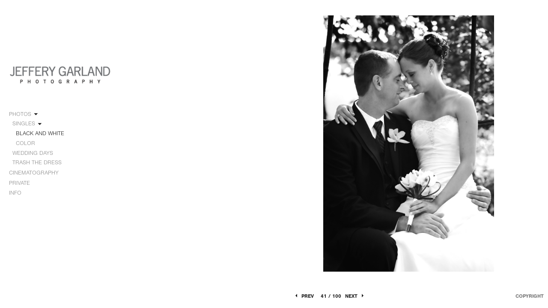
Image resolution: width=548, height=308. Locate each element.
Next (355, 296)
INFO (19, 193)
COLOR (25, 143)
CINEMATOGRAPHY (37, 172)
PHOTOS (24, 114)
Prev (304, 296)
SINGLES (27, 123)
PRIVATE (19, 183)
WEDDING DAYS (36, 153)
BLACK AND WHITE (40, 133)
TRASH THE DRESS (37, 162)
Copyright (529, 296)
